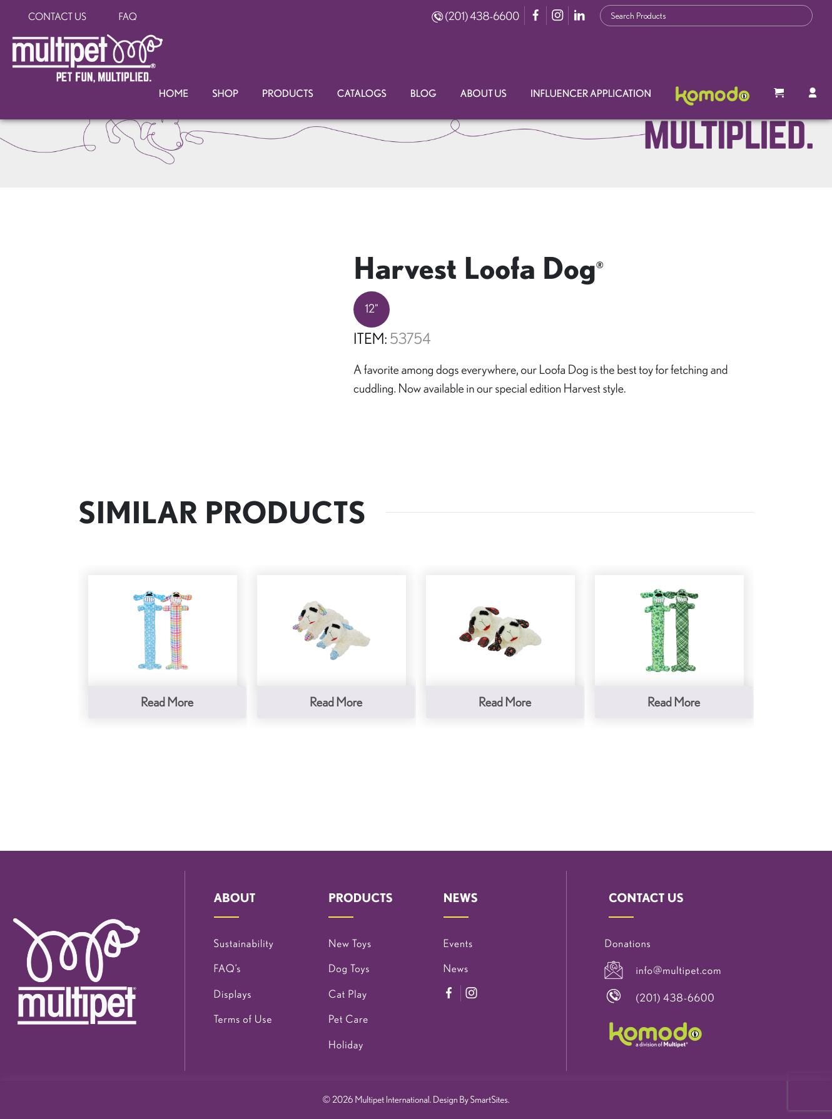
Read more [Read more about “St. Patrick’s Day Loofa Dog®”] (673, 702)
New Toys (350, 944)
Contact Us (57, 17)
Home (173, 93)
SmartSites (489, 1099)
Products (287, 93)
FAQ (128, 17)
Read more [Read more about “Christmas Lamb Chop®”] (505, 702)
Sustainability (244, 944)
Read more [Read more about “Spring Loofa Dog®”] (167, 702)
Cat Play (347, 994)
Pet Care (348, 1019)
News (456, 969)
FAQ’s (227, 969)
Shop (225, 93)
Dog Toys (349, 969)
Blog (423, 93)
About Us (483, 93)
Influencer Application (590, 93)
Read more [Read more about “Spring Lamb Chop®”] (336, 702)
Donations (628, 944)
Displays (233, 994)
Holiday (345, 1045)
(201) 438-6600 (475, 16)
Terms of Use (243, 1019)
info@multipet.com (679, 970)
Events (459, 944)
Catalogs (362, 93)
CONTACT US (646, 898)
